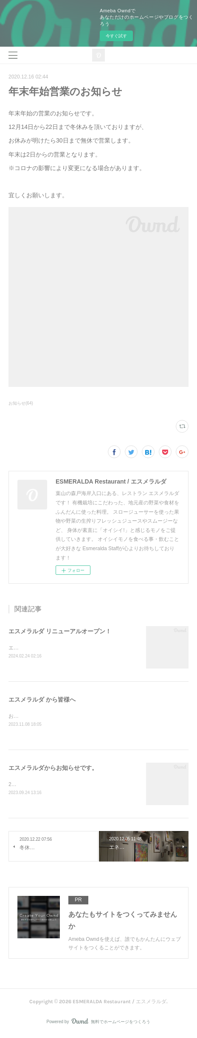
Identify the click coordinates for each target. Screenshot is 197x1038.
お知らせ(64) (20, 403)
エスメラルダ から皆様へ (42, 700)
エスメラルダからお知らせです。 (53, 769)
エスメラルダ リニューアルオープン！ (59, 631)
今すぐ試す (116, 36)
